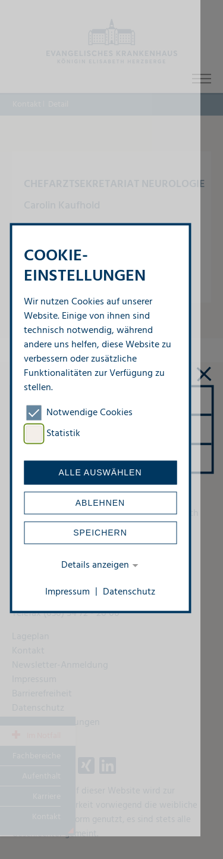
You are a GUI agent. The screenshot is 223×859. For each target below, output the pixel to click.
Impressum (67, 592)
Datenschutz (129, 592)
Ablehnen (100, 503)
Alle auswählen (100, 473)
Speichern (100, 533)
